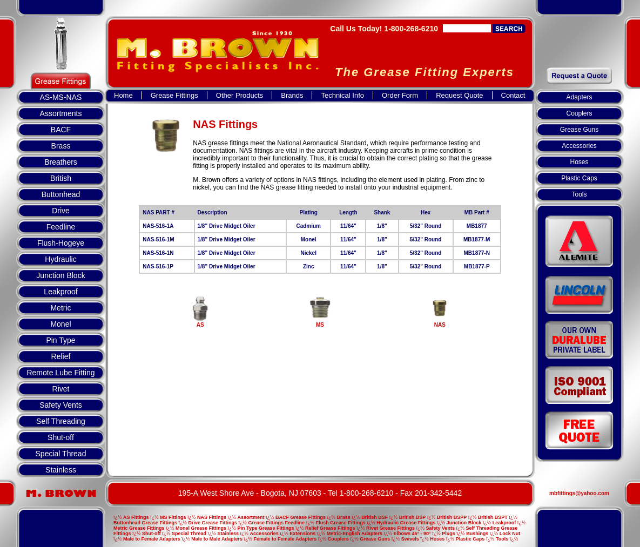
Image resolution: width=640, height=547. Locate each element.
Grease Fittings (174, 95)
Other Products (239, 95)
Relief (61, 356)
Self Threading (60, 421)
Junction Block (60, 275)
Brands (292, 95)
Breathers (60, 162)
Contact (513, 95)
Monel (60, 324)
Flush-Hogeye (60, 243)
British (60, 178)
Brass (61, 145)
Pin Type (60, 340)
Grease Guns (579, 129)
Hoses (579, 162)
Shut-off (61, 437)
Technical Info (342, 95)
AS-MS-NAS (61, 97)
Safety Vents (60, 405)
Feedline (61, 226)
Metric (60, 307)
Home (123, 95)
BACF (61, 129)
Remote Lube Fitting (60, 372)
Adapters (579, 97)
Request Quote (459, 95)
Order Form (400, 95)
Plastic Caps (579, 178)
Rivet (61, 388)
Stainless (60, 469)
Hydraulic (60, 259)
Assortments (61, 113)
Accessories (579, 146)
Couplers (579, 113)
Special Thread (61, 453)
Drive (61, 210)
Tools (579, 194)
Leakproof (60, 291)
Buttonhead (61, 194)
